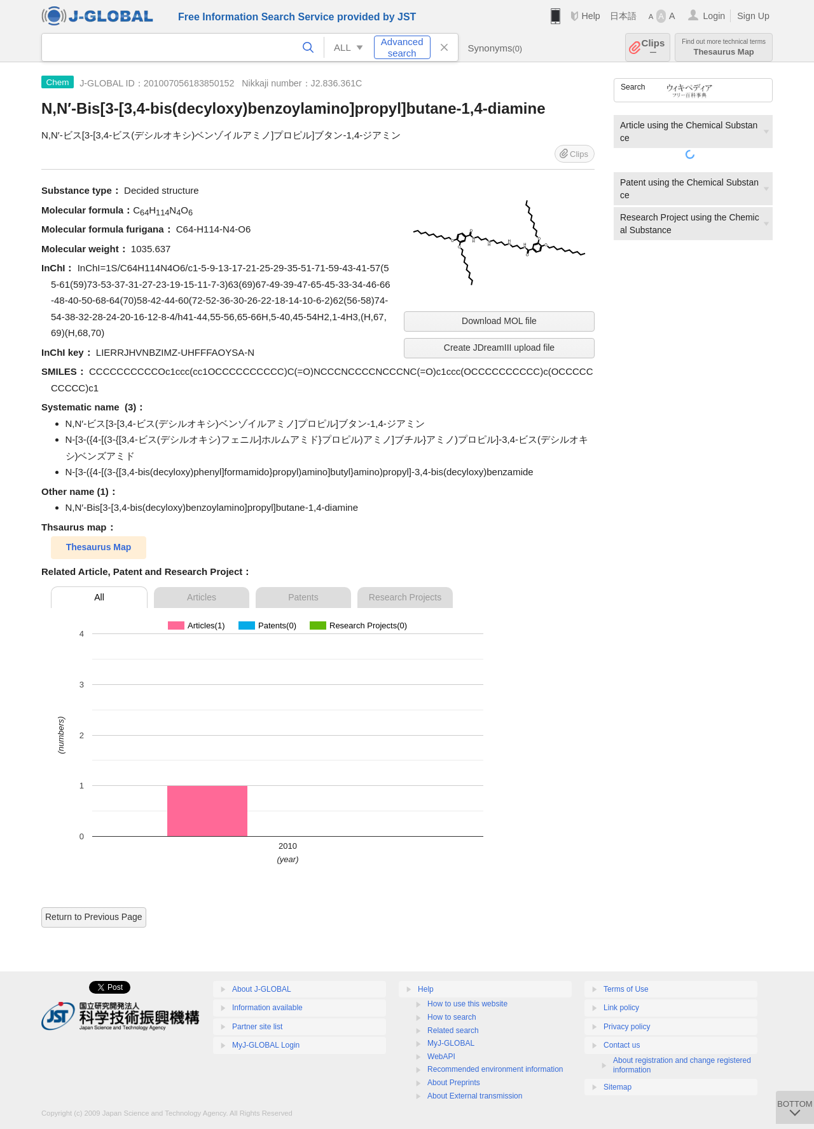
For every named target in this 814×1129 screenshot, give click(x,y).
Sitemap (617, 1087)
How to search (451, 1017)
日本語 (623, 16)
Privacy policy (627, 1026)
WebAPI (441, 1056)
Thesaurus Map (724, 47)
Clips (653, 47)
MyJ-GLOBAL (450, 1043)
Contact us (622, 1045)
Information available (267, 1007)
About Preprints (453, 1082)
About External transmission (474, 1096)
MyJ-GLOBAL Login (266, 1045)
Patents (303, 597)
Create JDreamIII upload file (499, 347)
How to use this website (467, 1003)
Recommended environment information (495, 1069)
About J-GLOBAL (261, 989)
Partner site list (257, 1026)
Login (714, 16)
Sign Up (753, 16)
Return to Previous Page (93, 917)
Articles (201, 597)
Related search (453, 1030)
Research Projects (405, 597)
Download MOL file (499, 321)
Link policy (621, 1007)
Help (590, 16)
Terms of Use (626, 989)
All (99, 597)
